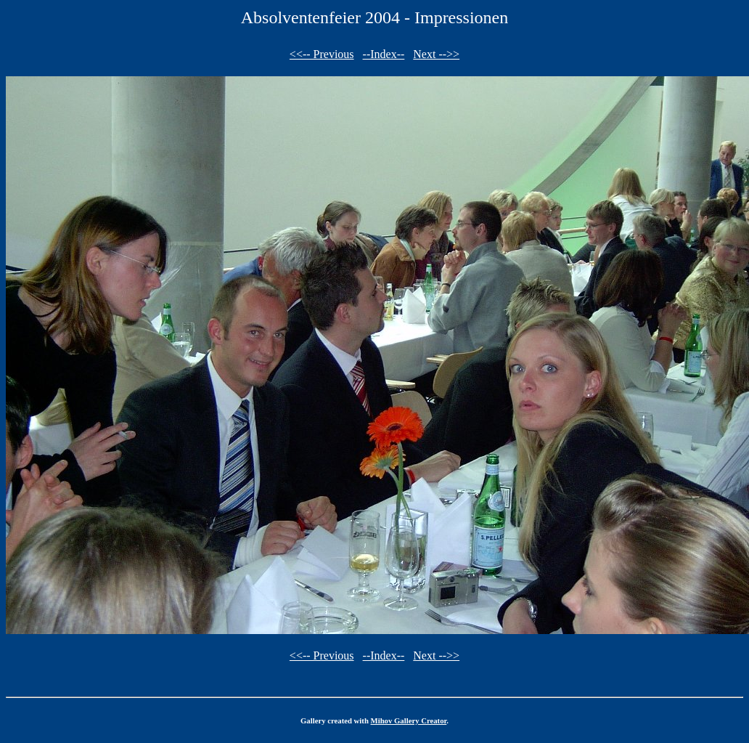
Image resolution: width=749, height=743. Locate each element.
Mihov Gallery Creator (409, 720)
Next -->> (436, 54)
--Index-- (384, 54)
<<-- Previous (322, 54)
